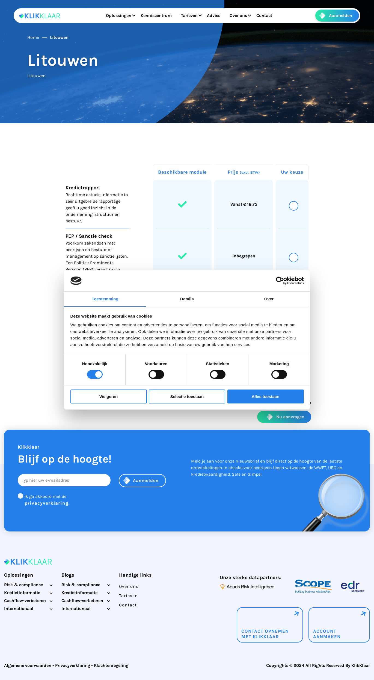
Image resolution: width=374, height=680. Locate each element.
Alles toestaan (266, 396)
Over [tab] (269, 299)
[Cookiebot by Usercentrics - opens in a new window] (280, 281)
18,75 (252, 204)
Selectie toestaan (187, 396)
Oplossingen (116, 15)
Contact (261, 15)
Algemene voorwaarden (27, 665)
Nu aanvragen (290, 416)
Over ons (235, 15)
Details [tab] (187, 299)
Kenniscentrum (153, 15)
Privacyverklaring (72, 665)
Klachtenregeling (111, 665)
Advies (211, 15)
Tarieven (186, 15)
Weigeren (108, 396)
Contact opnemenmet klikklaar (265, 633)
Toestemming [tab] (105, 299)
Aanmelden (340, 15)
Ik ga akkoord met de (47, 500)
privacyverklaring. (47, 503)
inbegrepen (243, 255)
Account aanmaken (327, 633)
